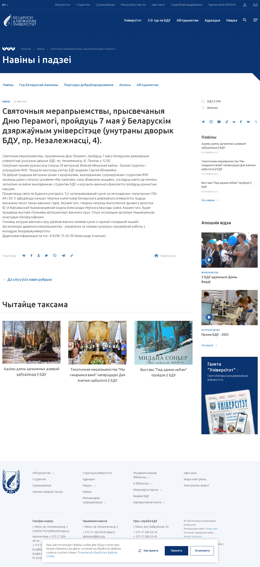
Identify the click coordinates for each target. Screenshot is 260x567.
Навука (231, 20)
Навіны (41, 49)
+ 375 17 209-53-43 (145, 536)
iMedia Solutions (193, 536)
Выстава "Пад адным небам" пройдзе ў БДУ (163, 372)
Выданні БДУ (141, 496)
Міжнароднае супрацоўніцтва (94, 500)
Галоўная (26, 49)
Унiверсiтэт (133, 20)
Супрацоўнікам (105, 4)
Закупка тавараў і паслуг (47, 491)
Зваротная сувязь (195, 479)
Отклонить (202, 550)
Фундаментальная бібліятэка (145, 475)
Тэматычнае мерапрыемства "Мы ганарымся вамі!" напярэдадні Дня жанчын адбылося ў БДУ (97, 374)
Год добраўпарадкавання (186, 4)
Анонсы (125, 85)
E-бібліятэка (142, 483)
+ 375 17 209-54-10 (145, 532)
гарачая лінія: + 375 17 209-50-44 (49, 538)
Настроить (147, 550)
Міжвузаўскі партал (133, 4)
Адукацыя (212, 20)
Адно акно (158, 4)
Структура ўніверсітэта (97, 473)
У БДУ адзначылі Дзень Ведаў (219, 279)
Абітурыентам (188, 20)
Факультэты (62, 4)
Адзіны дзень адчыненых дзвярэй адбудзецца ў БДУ (31, 371)
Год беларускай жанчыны (38, 85)
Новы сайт (211, 528)
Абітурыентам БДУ (210, 330)
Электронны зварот (196, 485)
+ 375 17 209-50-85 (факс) (99, 532)
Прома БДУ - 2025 (215, 334)
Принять (176, 550)
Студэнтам (83, 4)
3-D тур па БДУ (159, 20)
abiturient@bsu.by (94, 536)
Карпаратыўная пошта (148, 502)
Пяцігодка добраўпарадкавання (88, 85)
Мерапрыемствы (209, 273)
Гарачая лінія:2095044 (222, 4)
